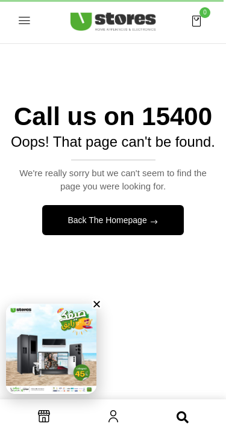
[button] (196, 20)
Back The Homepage (108, 220)
